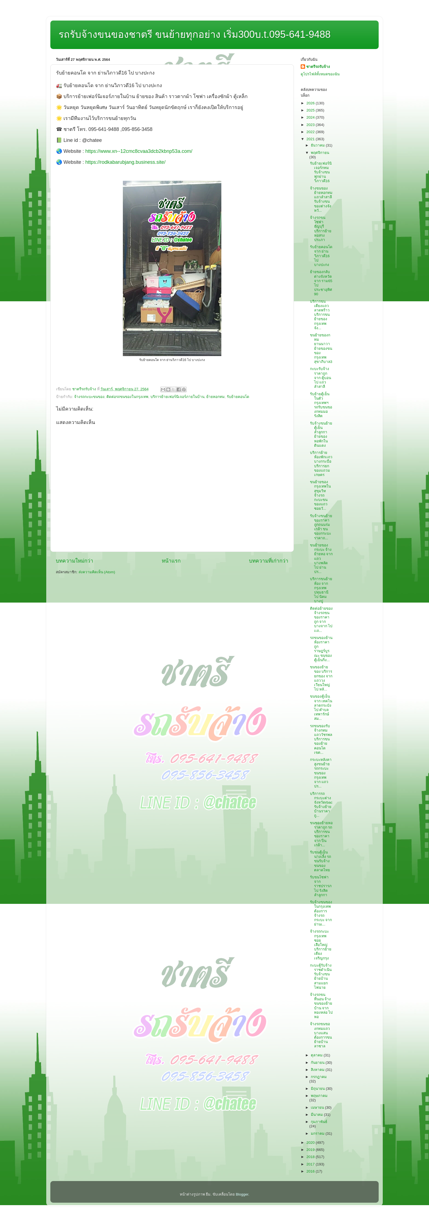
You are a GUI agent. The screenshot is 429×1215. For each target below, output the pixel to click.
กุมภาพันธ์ (319, 1122)
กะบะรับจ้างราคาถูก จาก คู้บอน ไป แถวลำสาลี (320, 378)
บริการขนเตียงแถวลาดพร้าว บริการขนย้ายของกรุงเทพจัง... (320, 314)
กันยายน (318, 1063)
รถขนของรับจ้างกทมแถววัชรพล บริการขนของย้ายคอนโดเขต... (321, 739)
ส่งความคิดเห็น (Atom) (97, 572)
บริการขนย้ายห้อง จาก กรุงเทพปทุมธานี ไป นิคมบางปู (321, 590)
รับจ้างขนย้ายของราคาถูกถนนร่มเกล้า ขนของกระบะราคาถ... (321, 527)
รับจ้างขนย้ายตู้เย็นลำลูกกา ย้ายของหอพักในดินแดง (321, 434)
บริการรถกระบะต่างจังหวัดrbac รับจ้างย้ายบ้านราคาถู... (321, 805)
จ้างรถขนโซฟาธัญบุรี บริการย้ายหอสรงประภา (320, 229)
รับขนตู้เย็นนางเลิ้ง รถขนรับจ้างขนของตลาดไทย (320, 861)
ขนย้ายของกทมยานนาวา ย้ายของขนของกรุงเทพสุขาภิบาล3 (321, 348)
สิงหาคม (318, 1070)
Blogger (242, 1194)
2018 (311, 1157)
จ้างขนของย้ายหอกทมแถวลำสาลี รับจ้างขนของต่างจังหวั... (321, 199)
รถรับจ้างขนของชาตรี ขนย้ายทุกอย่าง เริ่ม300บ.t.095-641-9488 (195, 34)
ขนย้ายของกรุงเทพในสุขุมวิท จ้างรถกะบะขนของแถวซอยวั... (320, 495)
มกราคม (318, 1133)
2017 (311, 1164)
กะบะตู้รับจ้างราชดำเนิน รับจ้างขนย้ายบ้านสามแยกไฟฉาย (321, 976)
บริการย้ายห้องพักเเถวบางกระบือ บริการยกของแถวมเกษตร (321, 464)
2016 (311, 1171)
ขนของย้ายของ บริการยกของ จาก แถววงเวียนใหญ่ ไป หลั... (321, 678)
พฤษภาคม (319, 1096)
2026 (311, 103)
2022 (311, 132)
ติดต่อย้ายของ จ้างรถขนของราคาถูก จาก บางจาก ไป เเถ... (321, 619)
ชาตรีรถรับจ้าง (318, 67)
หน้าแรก (171, 561)
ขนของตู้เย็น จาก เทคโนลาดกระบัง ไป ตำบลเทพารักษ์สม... (321, 707)
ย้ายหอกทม (215, 397)
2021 (311, 139)
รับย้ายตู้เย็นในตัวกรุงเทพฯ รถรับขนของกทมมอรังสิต (321, 405)
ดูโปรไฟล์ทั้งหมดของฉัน (320, 74)
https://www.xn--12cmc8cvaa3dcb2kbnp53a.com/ (138, 151)
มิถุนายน (318, 1089)
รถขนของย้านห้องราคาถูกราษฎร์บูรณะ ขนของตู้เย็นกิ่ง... (321, 649)
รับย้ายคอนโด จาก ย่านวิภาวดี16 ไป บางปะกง (321, 256)
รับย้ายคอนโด (238, 397)
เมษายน (318, 1107)
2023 (311, 125)
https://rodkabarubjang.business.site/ (125, 162)
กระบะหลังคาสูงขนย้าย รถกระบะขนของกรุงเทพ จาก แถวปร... (321, 773)
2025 (311, 110)
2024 (311, 117)
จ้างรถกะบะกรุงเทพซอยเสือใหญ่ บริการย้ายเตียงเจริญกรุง (320, 944)
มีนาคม (317, 1115)
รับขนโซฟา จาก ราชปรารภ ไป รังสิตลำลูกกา (321, 886)
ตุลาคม (317, 1055)
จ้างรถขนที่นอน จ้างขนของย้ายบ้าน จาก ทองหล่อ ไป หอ (321, 1006)
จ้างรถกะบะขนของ (89, 397)
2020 (311, 1143)
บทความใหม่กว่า (74, 561)
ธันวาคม (318, 145)
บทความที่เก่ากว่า (268, 561)
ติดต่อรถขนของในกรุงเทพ (127, 397)
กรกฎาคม (319, 1077)
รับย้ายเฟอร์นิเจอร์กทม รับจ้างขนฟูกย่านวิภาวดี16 (321, 172)
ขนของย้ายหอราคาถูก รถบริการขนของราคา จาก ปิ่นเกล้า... (321, 834)
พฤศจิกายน (320, 153)
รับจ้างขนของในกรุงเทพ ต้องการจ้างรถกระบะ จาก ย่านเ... (321, 913)
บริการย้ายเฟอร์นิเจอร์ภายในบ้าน (177, 397)
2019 (311, 1150)
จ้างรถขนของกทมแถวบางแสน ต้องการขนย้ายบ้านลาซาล (321, 1035)
